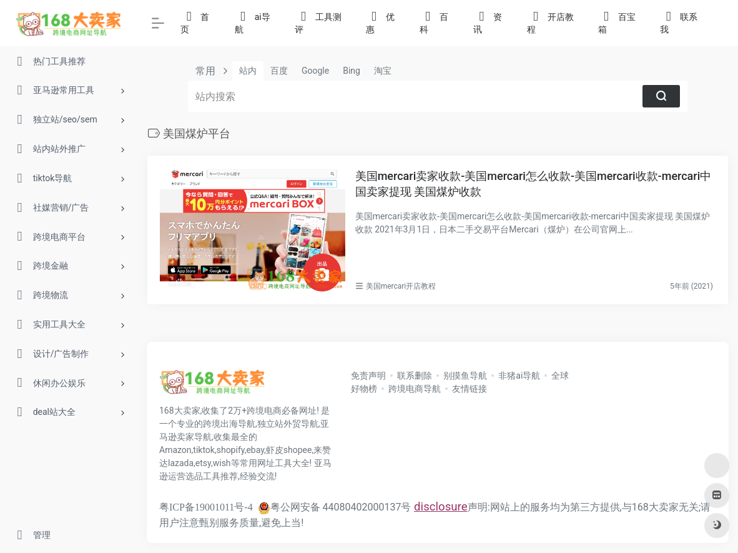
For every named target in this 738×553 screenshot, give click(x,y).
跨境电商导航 (414, 389)
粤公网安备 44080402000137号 (334, 507)
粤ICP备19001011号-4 (206, 507)
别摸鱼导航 (465, 376)
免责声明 (368, 376)
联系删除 (414, 376)
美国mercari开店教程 (401, 286)
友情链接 (469, 389)
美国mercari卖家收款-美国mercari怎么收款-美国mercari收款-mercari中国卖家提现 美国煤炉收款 (533, 184)
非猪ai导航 (519, 376)
